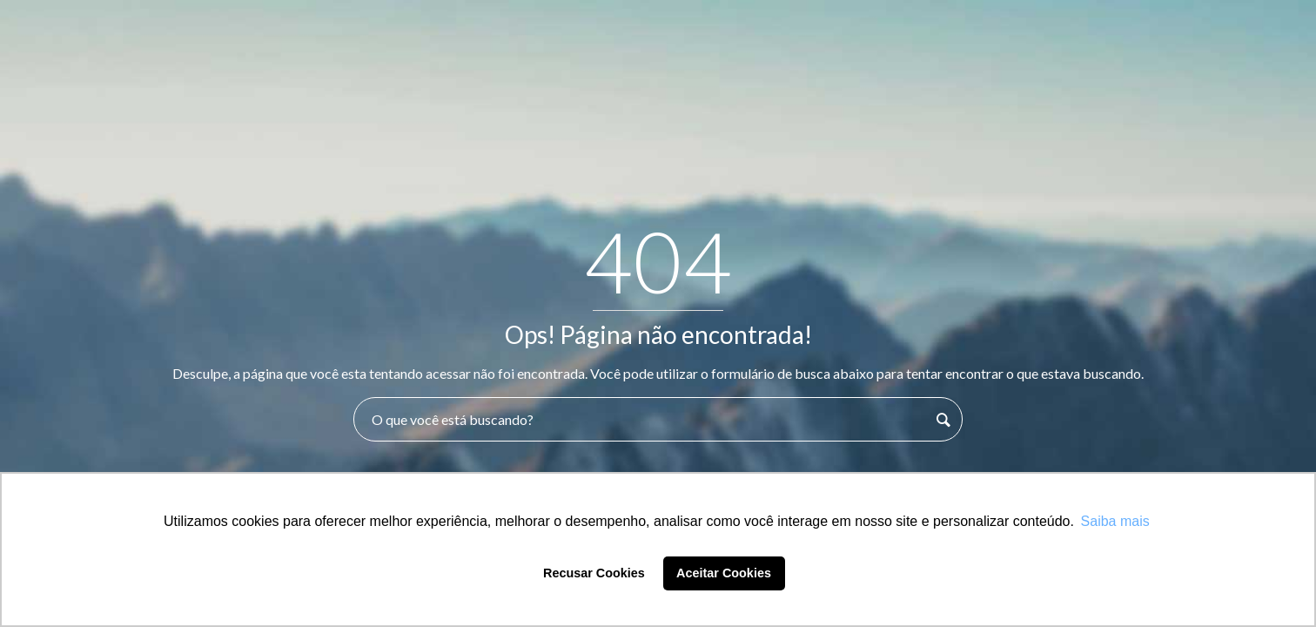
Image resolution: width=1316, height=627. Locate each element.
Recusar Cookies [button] (594, 573)
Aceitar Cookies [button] (723, 573)
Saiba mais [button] (1115, 521)
